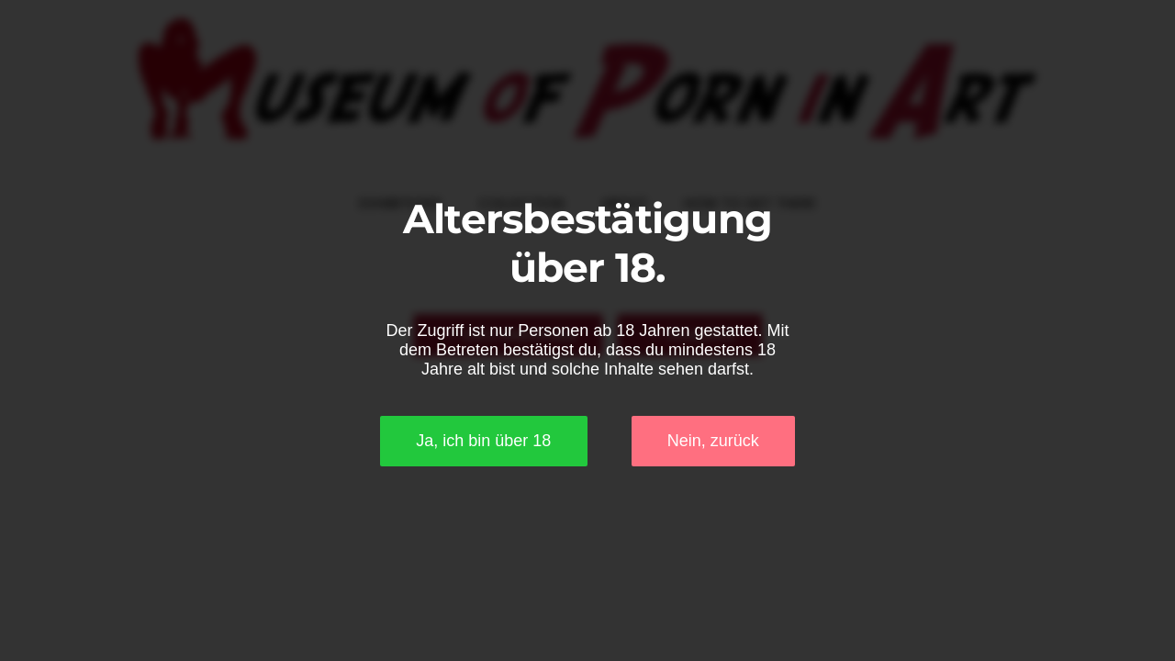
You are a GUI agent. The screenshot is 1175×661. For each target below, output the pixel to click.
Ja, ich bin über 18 (483, 440)
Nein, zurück (713, 440)
